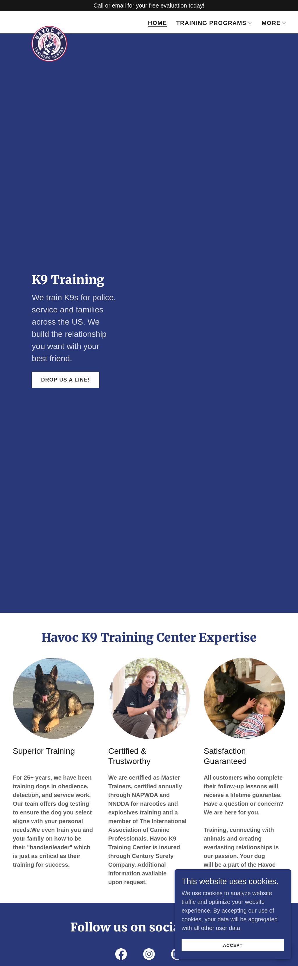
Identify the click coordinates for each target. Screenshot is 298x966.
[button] (214, 22)
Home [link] (157, 23)
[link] (49, 21)
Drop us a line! (65, 380)
